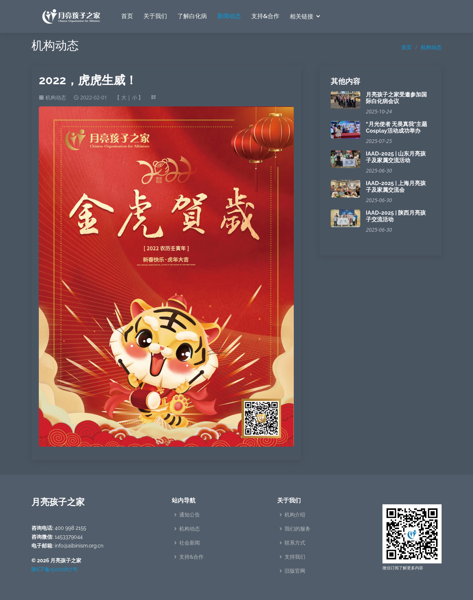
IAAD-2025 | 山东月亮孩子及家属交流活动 (396, 157)
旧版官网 (295, 570)
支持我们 (295, 556)
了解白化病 (192, 16)
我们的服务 (297, 528)
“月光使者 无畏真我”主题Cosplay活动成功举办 (397, 127)
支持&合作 (265, 16)
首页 (127, 16)
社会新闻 (189, 542)
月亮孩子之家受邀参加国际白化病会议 (396, 98)
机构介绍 (295, 514)
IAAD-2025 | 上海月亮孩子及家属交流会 (396, 186)
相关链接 (301, 16)
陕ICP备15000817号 (54, 569)
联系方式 (295, 542)
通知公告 (189, 514)
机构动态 (431, 47)
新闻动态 (229, 16)
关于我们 (155, 16)
